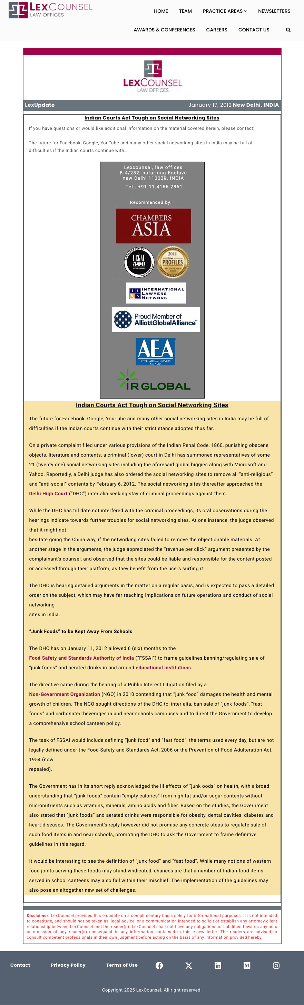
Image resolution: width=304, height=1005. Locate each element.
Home (161, 11)
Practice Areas (225, 11)
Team (185, 11)
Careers (216, 29)
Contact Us (253, 29)
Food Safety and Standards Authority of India (81, 658)
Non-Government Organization (64, 694)
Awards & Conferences (164, 29)
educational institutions (163, 668)
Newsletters (274, 11)
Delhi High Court (48, 494)
